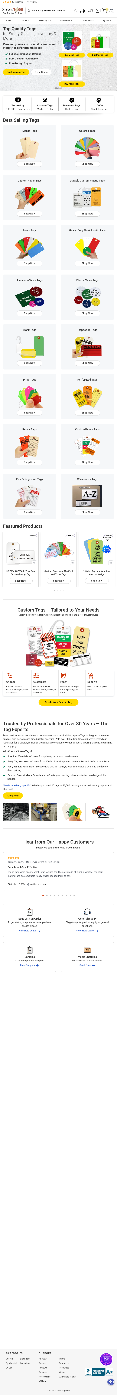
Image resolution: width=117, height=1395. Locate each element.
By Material (65, 20)
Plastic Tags (100, 55)
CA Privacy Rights (67, 1377)
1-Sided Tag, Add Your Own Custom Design (96, 573)
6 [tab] (62, 895)
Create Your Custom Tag (58, 702)
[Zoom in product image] (34, 562)
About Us (43, 1359)
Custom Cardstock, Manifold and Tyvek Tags (58, 573)
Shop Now (29, 164)
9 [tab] (74, 895)
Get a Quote (41, 72)
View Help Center (29, 930)
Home (8, 20)
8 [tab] (70, 895)
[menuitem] (8, 21)
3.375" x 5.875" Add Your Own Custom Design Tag (20, 573)
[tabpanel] (58, 57)
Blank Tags (44, 20)
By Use (106, 20)
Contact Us (64, 1363)
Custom (23, 20)
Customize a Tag (16, 72)
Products (43, 1372)
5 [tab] (58, 895)
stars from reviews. (24, 2)
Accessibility (45, 1377)
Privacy (42, 1363)
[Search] (48, 10)
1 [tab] (56, 88)
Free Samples (29, 965)
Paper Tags (71, 84)
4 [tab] (61, 88)
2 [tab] (58, 88)
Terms (62, 1359)
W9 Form (43, 1381)
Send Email (87, 965)
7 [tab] (66, 895)
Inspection (86, 20)
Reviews (43, 1368)
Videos (62, 1372)
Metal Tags (72, 55)
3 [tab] (60, 88)
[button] (90, 11)
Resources (64, 1368)
